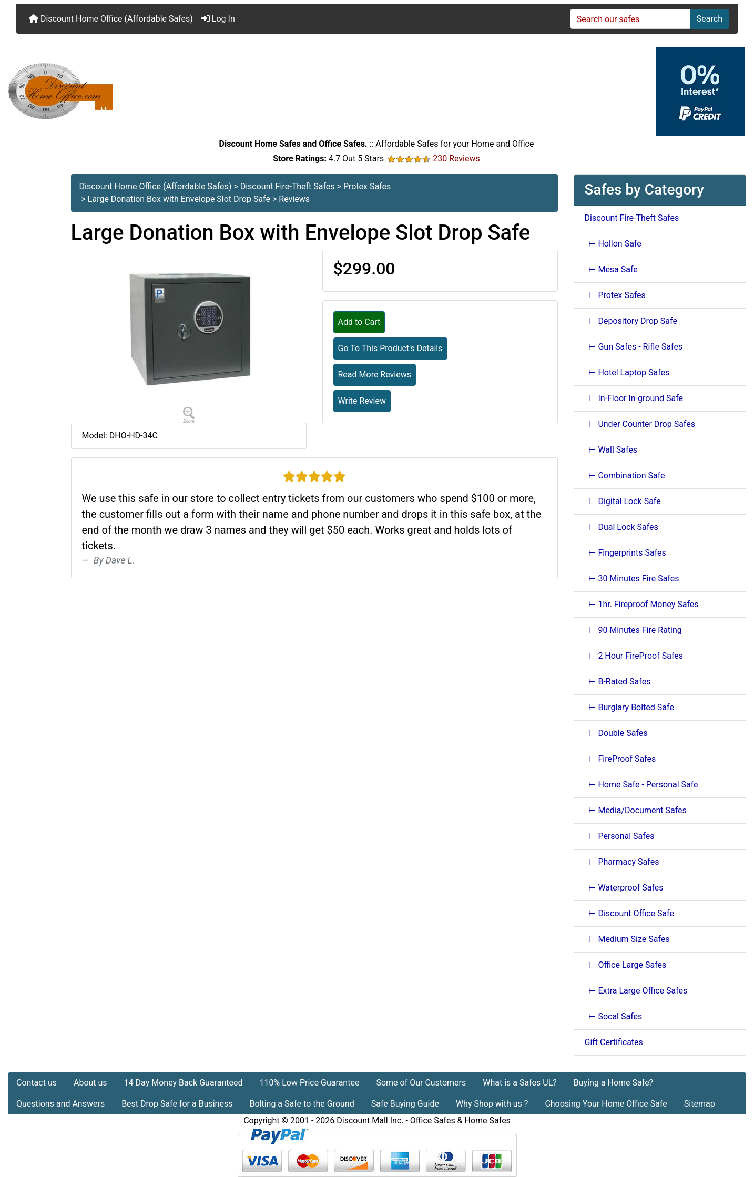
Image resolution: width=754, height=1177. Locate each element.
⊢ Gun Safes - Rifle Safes (634, 347)
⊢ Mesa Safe (611, 269)
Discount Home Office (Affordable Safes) (111, 19)
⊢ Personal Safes (620, 836)
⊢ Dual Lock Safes (621, 527)
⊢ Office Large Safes (626, 965)
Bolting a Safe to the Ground (301, 1104)
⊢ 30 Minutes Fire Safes (632, 579)
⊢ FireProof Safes (620, 759)
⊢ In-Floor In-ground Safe (634, 398)
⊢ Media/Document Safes (636, 810)
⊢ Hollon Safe (613, 244)
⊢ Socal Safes (614, 1016)
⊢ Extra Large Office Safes (636, 991)
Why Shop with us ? (492, 1104)
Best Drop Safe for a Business (176, 1104)
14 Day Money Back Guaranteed (183, 1083)
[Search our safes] (630, 19)
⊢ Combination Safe (625, 475)
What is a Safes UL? (520, 1083)
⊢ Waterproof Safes (624, 888)
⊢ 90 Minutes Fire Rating (633, 630)
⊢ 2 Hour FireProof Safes (634, 656)
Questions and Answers (60, 1104)
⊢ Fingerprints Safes (625, 553)
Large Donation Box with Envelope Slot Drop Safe (179, 199)
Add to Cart (359, 322)
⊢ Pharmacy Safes (622, 862)
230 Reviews (456, 158)
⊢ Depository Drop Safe (631, 321)
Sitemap (699, 1104)
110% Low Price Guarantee (309, 1083)
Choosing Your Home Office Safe (606, 1104)
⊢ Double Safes (616, 733)
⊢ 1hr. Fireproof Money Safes (642, 604)
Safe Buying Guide (405, 1104)
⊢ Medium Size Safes (627, 939)
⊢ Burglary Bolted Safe (629, 707)
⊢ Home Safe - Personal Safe (641, 785)
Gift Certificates (614, 1042)
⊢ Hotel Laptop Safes (627, 372)
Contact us (36, 1083)
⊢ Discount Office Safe (629, 913)
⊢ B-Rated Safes (618, 682)
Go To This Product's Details (390, 348)
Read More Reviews (375, 375)
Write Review (362, 401)
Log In (218, 19)
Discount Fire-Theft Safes (287, 186)
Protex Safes (367, 186)
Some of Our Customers (421, 1083)
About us (90, 1083)
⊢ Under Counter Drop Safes (640, 424)
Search (709, 19)
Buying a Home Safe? (613, 1083)
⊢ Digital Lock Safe (623, 501)
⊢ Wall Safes (611, 450)
